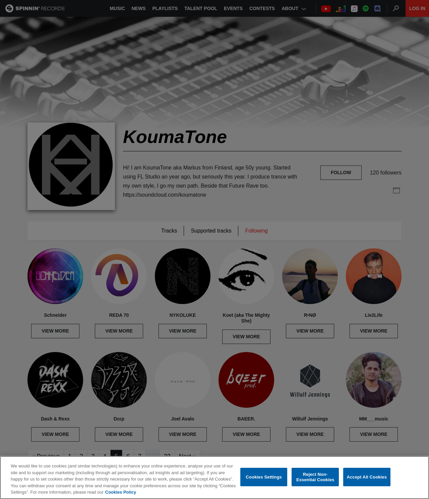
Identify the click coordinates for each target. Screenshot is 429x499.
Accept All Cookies (367, 477)
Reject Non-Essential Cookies (315, 477)
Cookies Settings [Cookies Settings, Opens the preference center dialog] (264, 477)
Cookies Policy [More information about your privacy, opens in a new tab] (120, 492)
